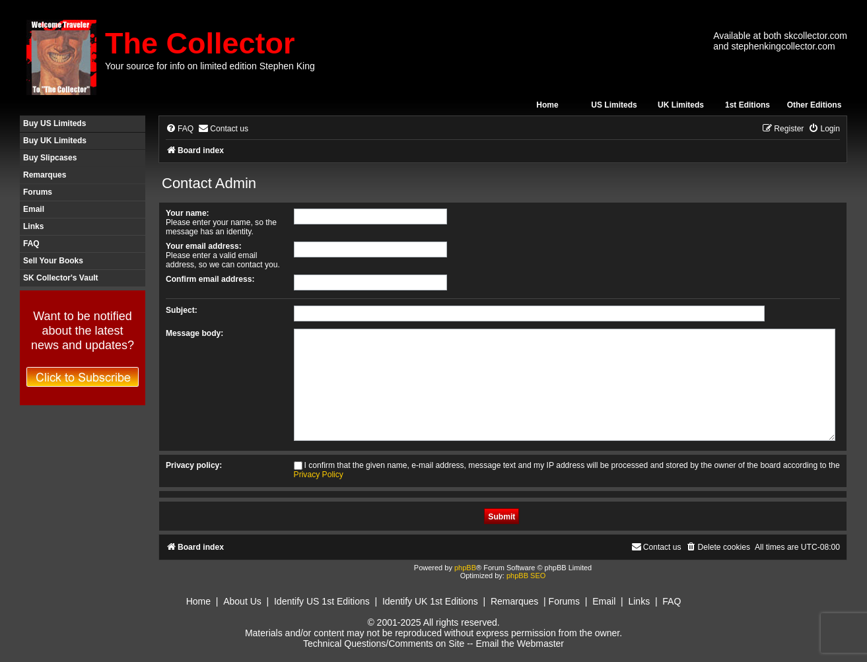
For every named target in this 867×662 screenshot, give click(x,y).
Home (547, 105)
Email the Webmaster (519, 643)
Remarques (44, 175)
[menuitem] (179, 129)
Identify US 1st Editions (322, 601)
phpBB (465, 568)
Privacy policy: (194, 465)
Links (33, 226)
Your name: (187, 213)
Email (33, 209)
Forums (37, 192)
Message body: (194, 333)
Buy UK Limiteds (55, 140)
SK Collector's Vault (60, 277)
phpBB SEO (525, 575)
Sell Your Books (53, 260)
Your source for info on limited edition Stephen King (210, 66)
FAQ (31, 243)
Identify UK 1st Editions (430, 601)
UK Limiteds (681, 105)
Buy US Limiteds (54, 123)
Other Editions (814, 105)
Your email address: (204, 246)
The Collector (200, 43)
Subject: (181, 310)
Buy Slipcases (50, 157)
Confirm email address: (210, 279)
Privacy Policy (318, 474)
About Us (242, 601)
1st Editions (747, 105)
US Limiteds (614, 105)
